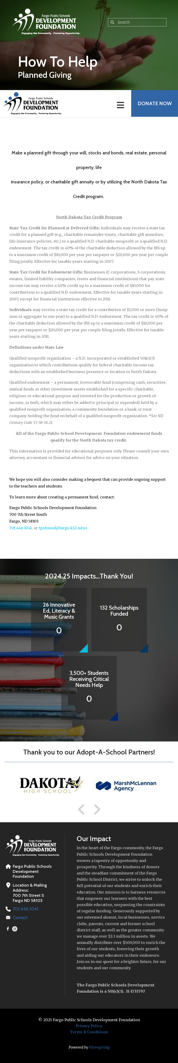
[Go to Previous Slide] (81, 809)
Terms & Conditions (89, 1032)
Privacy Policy (89, 1026)
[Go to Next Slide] (96, 809)
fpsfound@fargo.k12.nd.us (63, 528)
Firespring (99, 1047)
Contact (20, 917)
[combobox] (137, 22)
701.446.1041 (20, 528)
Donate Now (154, 104)
